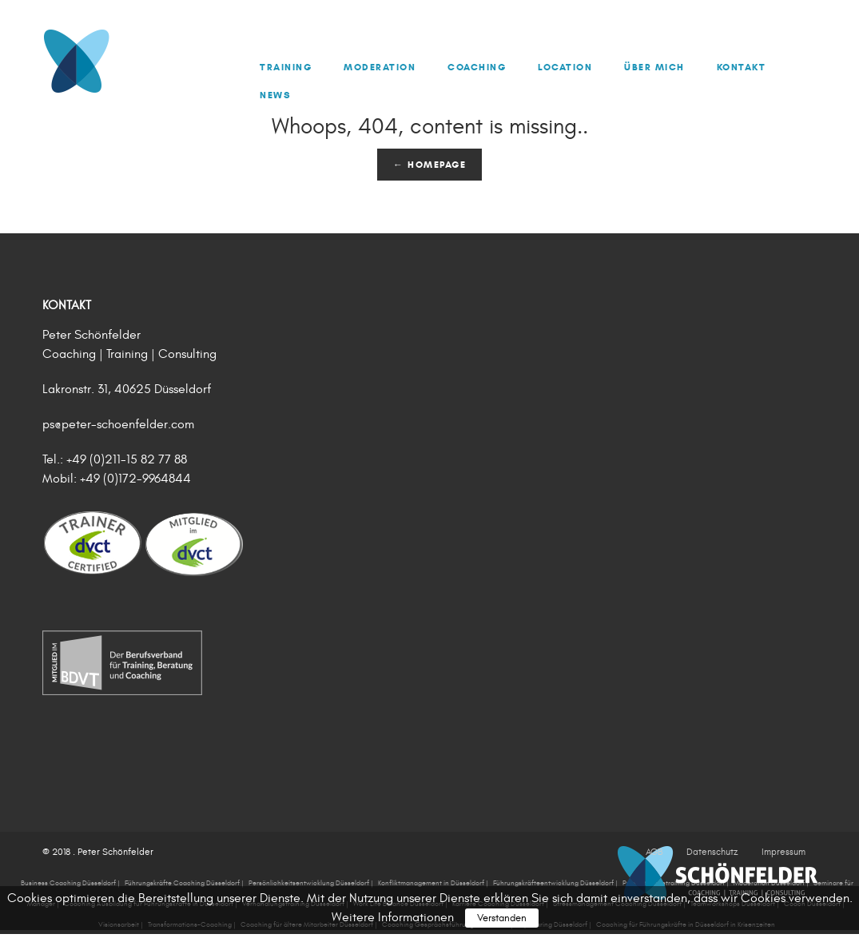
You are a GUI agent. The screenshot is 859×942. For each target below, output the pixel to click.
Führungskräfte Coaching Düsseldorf (182, 883)
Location (565, 67)
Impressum (783, 851)
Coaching (476, 67)
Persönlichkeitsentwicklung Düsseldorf (309, 883)
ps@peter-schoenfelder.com (118, 424)
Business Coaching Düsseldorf (68, 883)
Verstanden (502, 918)
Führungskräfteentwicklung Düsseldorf (553, 883)
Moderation (380, 67)
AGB (654, 851)
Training (286, 67)
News (275, 95)
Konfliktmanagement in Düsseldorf (431, 883)
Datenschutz (712, 851)
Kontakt (741, 67)
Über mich (654, 67)
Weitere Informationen (393, 917)
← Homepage (429, 164)
